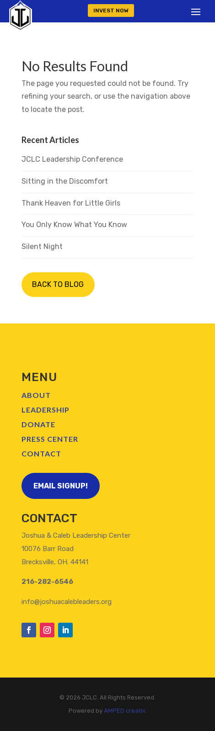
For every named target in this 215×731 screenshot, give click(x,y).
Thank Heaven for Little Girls (71, 203)
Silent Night (42, 246)
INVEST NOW (111, 10)
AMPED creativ (124, 710)
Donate (38, 424)
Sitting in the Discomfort (65, 181)
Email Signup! (60, 486)
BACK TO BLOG (58, 284)
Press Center (50, 438)
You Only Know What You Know (74, 224)
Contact (41, 453)
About (36, 395)
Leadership (46, 409)
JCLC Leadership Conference (72, 159)
